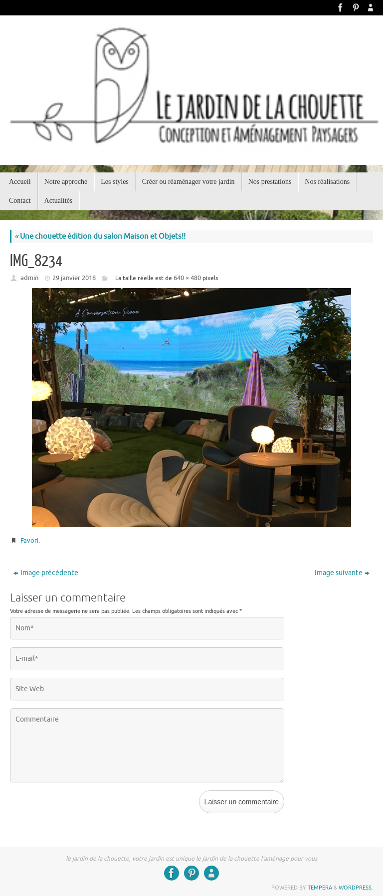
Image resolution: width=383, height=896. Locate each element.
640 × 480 (187, 278)
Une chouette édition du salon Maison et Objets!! (100, 236)
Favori (29, 540)
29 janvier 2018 (74, 278)
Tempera (320, 887)
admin (29, 278)
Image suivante (342, 573)
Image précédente (45, 573)
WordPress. (356, 887)
